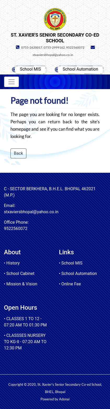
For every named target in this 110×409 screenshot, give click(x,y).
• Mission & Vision (20, 283)
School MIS (30, 69)
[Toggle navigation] (11, 82)
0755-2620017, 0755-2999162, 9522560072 (49, 47)
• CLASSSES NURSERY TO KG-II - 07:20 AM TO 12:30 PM (25, 341)
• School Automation (78, 273)
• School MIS (71, 263)
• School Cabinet (19, 273)
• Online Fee (70, 283)
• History (12, 263)
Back (18, 153)
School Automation (80, 69)
